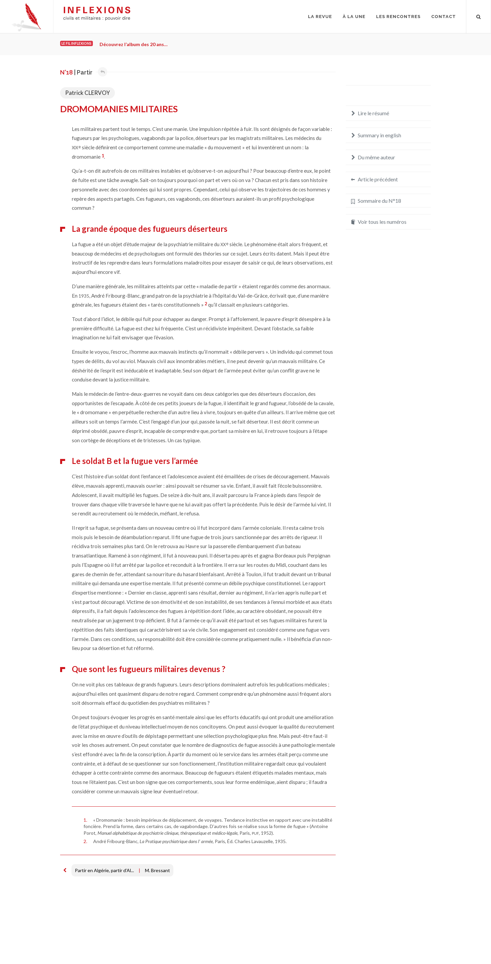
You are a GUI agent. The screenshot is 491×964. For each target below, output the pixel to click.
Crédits (109, 942)
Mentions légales (78, 942)
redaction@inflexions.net (401, 946)
